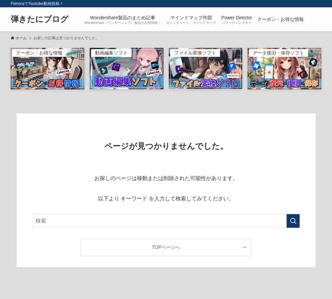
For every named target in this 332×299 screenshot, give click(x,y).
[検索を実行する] (293, 221)
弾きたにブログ (39, 19)
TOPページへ (166, 247)
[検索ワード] (166, 221)
